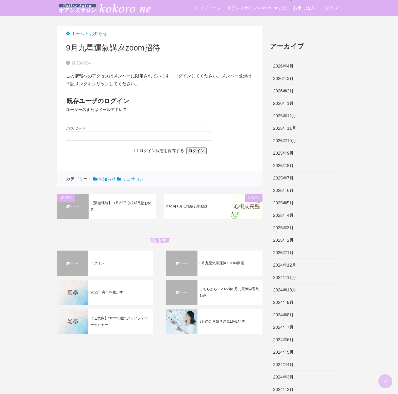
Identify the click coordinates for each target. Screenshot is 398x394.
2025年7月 (283, 178)
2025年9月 (283, 153)
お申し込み (304, 8)
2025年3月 (283, 227)
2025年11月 (284, 128)
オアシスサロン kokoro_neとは (257, 8)
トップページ (208, 8)
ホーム (75, 33)
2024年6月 (283, 339)
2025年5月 (283, 203)
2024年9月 (283, 302)
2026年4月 (283, 66)
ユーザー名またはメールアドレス (96, 109)
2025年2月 (283, 240)
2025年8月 (283, 165)
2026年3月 (283, 78)
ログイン (329, 8)
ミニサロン (133, 179)
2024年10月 (284, 290)
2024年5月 (283, 352)
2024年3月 (283, 377)
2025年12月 (284, 115)
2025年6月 (283, 190)
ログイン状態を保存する (161, 151)
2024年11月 (284, 277)
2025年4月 (283, 215)
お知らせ (98, 33)
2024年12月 (284, 265)
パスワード (76, 128)
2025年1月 (283, 252)
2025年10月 (284, 140)
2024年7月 (283, 327)
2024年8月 (283, 315)
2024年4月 (283, 364)
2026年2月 (283, 91)
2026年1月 (283, 103)
